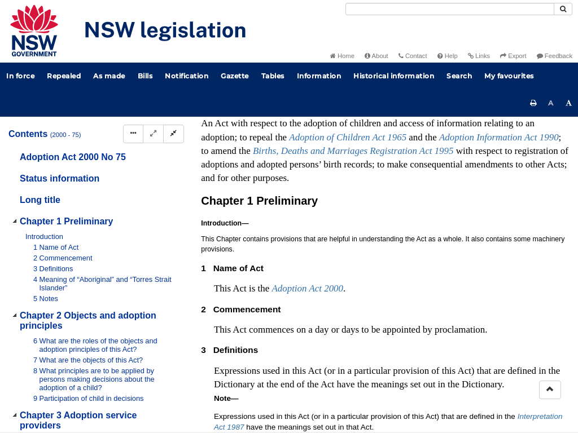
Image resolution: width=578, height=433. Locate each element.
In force (20, 76)
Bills (145, 76)
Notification (186, 76)
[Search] (449, 9)
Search (459, 76)
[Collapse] (173, 134)
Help (447, 55)
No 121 (332, 247)
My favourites (509, 76)
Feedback (554, 55)
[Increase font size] (569, 103)
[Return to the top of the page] (550, 390)
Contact (413, 55)
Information (319, 76)
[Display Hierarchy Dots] (133, 134)
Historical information (393, 76)
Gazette (235, 76)
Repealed (64, 76)
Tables (272, 76)
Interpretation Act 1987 (440, 325)
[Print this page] (533, 103)
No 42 (330, 258)
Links (479, 55)
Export (513, 55)
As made (109, 76)
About (376, 55)
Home (342, 55)
